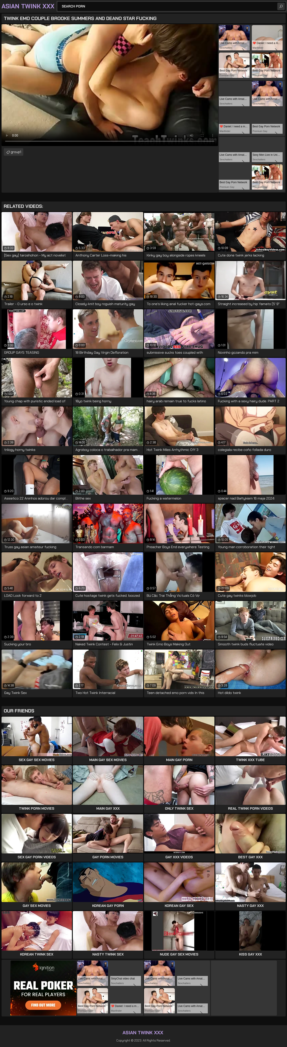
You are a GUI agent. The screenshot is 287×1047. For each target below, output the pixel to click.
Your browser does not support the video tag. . (110, 85)
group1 (16, 152)
